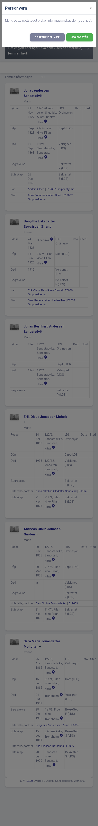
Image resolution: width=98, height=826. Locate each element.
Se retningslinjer (47, 37)
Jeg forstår (79, 37)
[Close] (91, 8)
